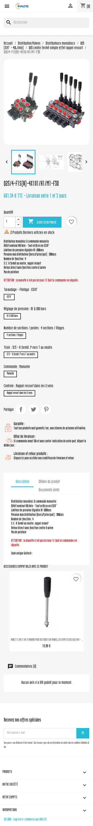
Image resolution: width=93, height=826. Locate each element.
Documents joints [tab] (49, 490)
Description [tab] (22, 482)
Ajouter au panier (42, 221)
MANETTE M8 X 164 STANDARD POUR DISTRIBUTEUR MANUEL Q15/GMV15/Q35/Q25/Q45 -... (47, 640)
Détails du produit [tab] (49, 482)
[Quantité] (10, 222)
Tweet (33, 409)
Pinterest (46, 409)
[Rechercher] (46, 22)
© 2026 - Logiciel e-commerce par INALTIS (25, 820)
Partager (21, 409)
